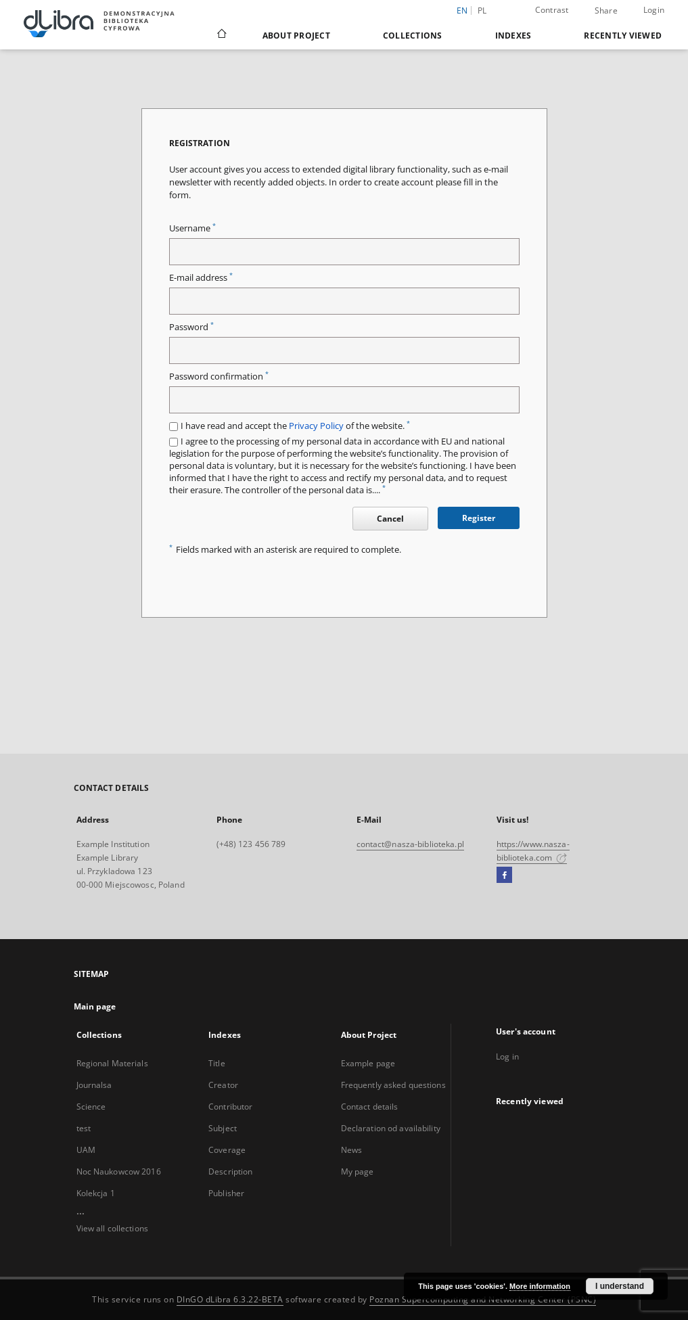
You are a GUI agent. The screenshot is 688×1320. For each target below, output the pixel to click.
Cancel (390, 518)
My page (357, 1171)
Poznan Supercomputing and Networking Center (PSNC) (482, 1299)
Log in (507, 1056)
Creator (223, 1085)
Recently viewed (623, 35)
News (351, 1150)
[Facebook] (504, 875)
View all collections (112, 1228)
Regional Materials (112, 1063)
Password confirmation (219, 376)
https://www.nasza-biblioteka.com (533, 850)
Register (478, 518)
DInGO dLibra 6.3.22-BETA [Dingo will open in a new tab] (230, 1299)
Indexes (513, 35)
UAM (85, 1150)
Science (91, 1106)
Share (606, 10)
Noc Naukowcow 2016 (118, 1171)
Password (191, 327)
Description (230, 1171)
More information (539, 1286)
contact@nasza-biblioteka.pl (410, 844)
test (83, 1128)
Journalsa (94, 1085)
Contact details (369, 1106)
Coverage (227, 1150)
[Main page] (221, 35)
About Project (296, 35)
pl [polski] (482, 10)
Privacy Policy (316, 426)
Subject (222, 1128)
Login (653, 10)
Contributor (230, 1106)
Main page (95, 1006)
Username (192, 228)
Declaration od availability (390, 1128)
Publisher (226, 1193)
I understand (619, 1286)
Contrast (552, 10)
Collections (412, 35)
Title (216, 1063)
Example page (368, 1063)
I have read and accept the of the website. (295, 426)
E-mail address (201, 277)
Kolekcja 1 (95, 1193)
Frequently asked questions (393, 1085)
